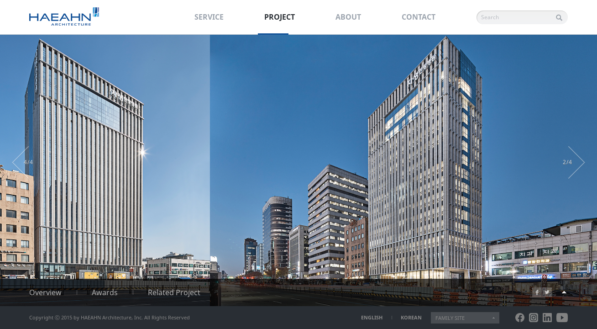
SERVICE (209, 17)
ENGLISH (371, 317)
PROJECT (279, 17)
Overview (45, 292)
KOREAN (411, 317)
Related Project (174, 292)
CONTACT (418, 17)
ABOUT (348, 17)
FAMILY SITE (450, 317)
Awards (105, 292)
